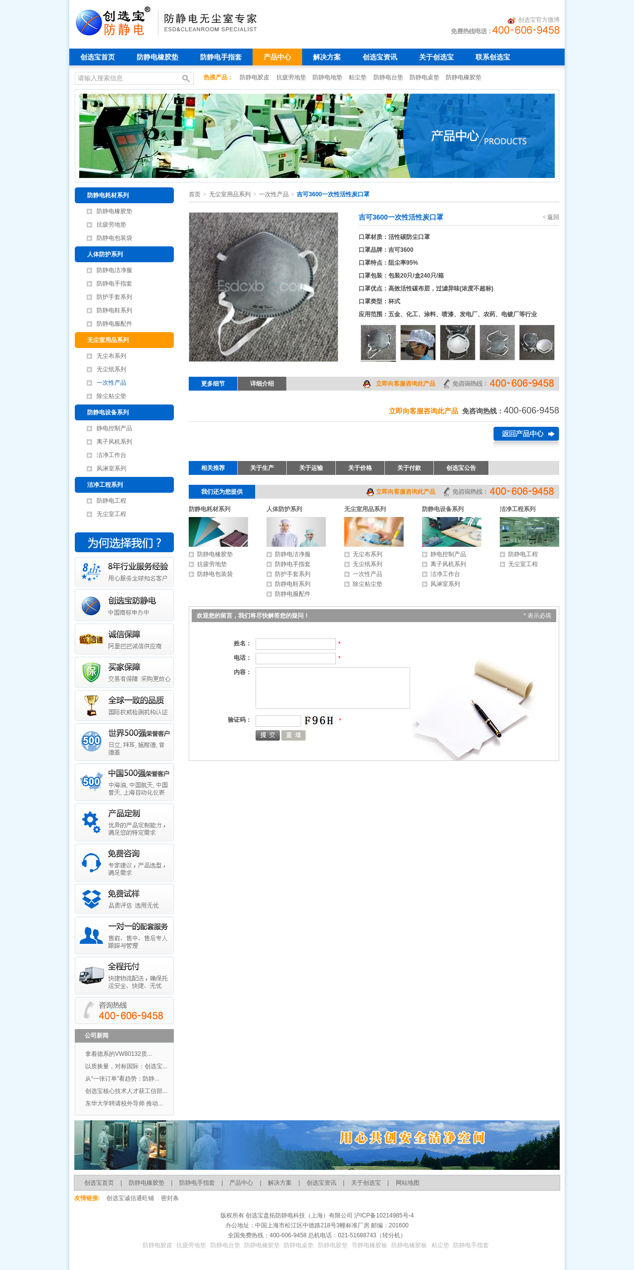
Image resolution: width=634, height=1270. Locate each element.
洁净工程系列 (105, 484)
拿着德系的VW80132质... (118, 1053)
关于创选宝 (436, 57)
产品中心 (277, 57)
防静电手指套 (221, 57)
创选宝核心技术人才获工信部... (126, 1091)
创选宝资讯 (380, 57)
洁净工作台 (111, 455)
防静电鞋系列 (114, 310)
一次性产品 (111, 382)
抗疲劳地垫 (292, 77)
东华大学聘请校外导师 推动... (124, 1103)
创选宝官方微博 (534, 20)
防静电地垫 (328, 77)
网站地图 (408, 1182)
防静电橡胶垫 (157, 57)
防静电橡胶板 (409, 1245)
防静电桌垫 (425, 77)
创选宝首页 (97, 57)
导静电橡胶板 (369, 1245)
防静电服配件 (114, 323)
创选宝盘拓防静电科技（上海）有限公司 (298, 1215)
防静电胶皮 (255, 77)
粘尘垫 (358, 77)
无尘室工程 (111, 514)
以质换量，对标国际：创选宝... (126, 1066)
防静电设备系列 (108, 412)
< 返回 (550, 217)
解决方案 (327, 57)
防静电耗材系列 (108, 195)
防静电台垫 (389, 77)
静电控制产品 (114, 428)
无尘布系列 (111, 355)
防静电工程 (111, 500)
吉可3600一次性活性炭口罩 (333, 194)
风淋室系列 (111, 468)
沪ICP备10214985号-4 (383, 1215)
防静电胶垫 (333, 1245)
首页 (195, 194)
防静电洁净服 (114, 270)
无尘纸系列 (111, 369)
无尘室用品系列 (108, 340)
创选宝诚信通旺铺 (130, 1198)
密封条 (170, 1198)
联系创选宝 (493, 57)
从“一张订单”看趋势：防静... (122, 1078)
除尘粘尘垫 (111, 396)
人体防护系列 (105, 254)
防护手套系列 (114, 296)
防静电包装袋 (114, 237)
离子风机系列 (114, 441)
